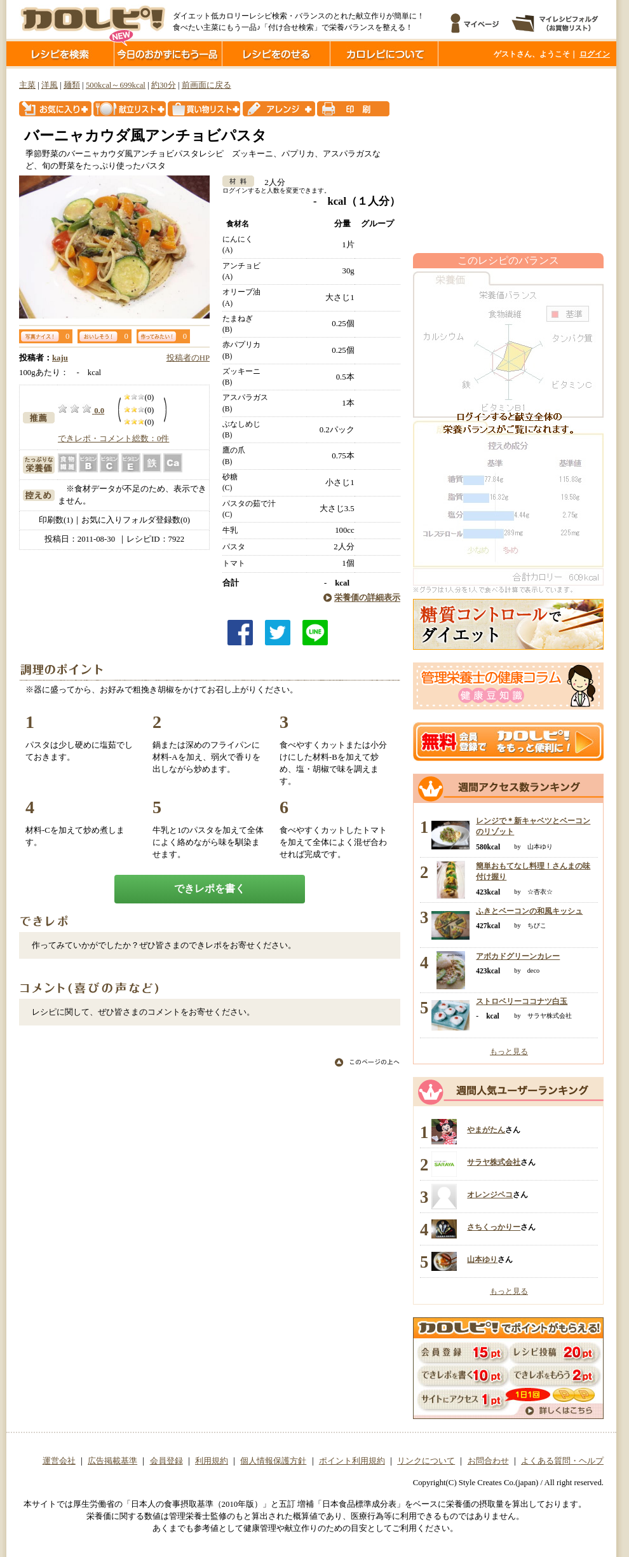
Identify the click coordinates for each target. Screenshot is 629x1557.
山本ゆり (482, 1259)
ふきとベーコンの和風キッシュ (529, 911)
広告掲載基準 (112, 1461)
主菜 (27, 85)
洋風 (49, 85)
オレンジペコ (490, 1194)
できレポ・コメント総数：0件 (113, 438)
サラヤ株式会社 (493, 1162)
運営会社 (59, 1461)
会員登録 (166, 1461)
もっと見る (509, 1051)
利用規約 (211, 1461)
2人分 (270, 182)
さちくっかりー (493, 1227)
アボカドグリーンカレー (518, 956)
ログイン (594, 54)
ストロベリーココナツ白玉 (521, 1001)
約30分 (163, 85)
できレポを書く (209, 888)
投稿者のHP (188, 357)
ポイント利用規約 (352, 1461)
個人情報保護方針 (273, 1461)
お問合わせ (488, 1461)
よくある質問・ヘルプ (562, 1461)
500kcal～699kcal (115, 85)
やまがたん (486, 1130)
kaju (60, 357)
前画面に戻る (206, 85)
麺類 (72, 85)
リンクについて (426, 1461)
